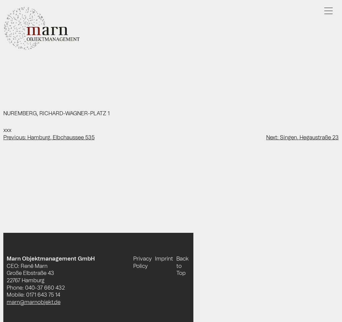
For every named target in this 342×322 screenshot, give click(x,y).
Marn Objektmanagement (48, 28)
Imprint (164, 259)
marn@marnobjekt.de (33, 302)
